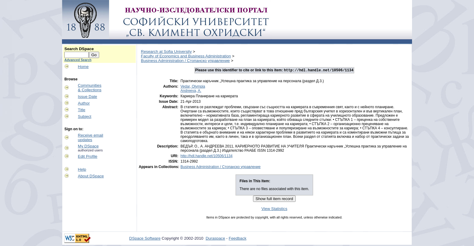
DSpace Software (145, 239)
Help (82, 169)
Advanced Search (77, 60)
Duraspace (215, 239)
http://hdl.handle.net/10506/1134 (206, 156)
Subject (84, 116)
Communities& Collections (90, 87)
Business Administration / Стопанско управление (185, 60)
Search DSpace (79, 49)
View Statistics (274, 209)
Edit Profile (87, 156)
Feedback (238, 239)
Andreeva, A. (190, 91)
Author (84, 103)
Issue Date (87, 96)
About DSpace (91, 176)
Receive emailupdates (90, 137)
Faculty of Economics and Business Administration (186, 56)
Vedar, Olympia (192, 87)
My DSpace (88, 146)
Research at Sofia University (166, 51)
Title (82, 110)
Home (83, 66)
